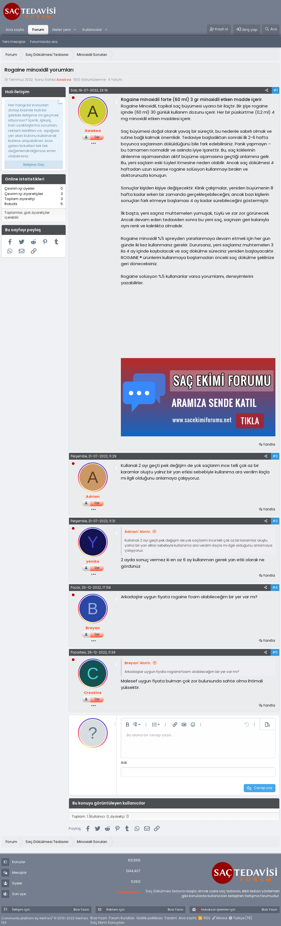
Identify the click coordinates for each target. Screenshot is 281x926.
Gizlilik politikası (149, 917)
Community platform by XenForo (44, 919)
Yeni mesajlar (14, 41)
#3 (275, 521)
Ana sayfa (15, 29)
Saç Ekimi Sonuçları (107, 922)
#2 (275, 456)
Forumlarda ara (43, 41)
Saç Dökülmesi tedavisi (166, 890)
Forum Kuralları (122, 917)
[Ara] (271, 29)
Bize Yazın (98, 917)
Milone (219, 917)
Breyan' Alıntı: (138, 663)
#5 (275, 652)
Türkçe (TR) (240, 917)
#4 (275, 587)
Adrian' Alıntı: (138, 531)
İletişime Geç (33, 164)
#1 (275, 90)
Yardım (170, 917)
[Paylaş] (266, 90)
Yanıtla (269, 444)
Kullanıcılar (92, 29)
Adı (124, 762)
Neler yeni (61, 29)
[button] (75, 30)
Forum (38, 29)
